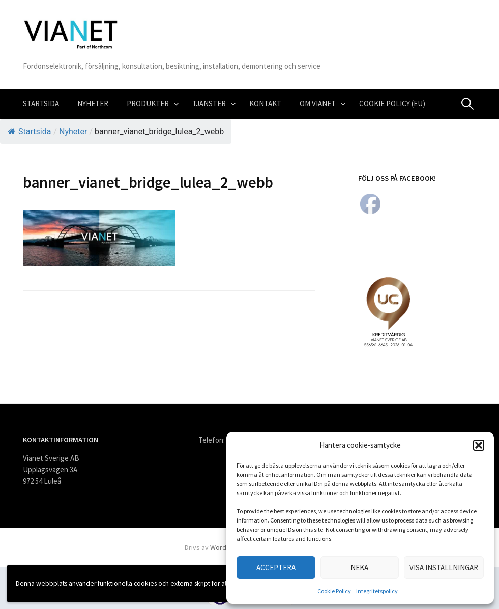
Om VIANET (318, 103)
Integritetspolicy (377, 591)
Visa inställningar (443, 567)
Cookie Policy (334, 591)
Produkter (148, 103)
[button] (479, 445)
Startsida (41, 103)
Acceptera (276, 567)
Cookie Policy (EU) (392, 103)
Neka (359, 567)
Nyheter (92, 103)
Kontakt (265, 103)
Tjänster (209, 103)
